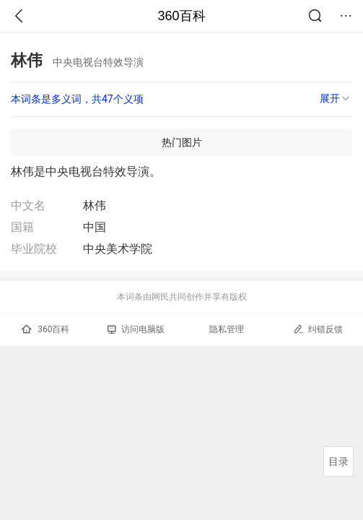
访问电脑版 (136, 329)
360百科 (181, 16)
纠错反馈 (318, 329)
